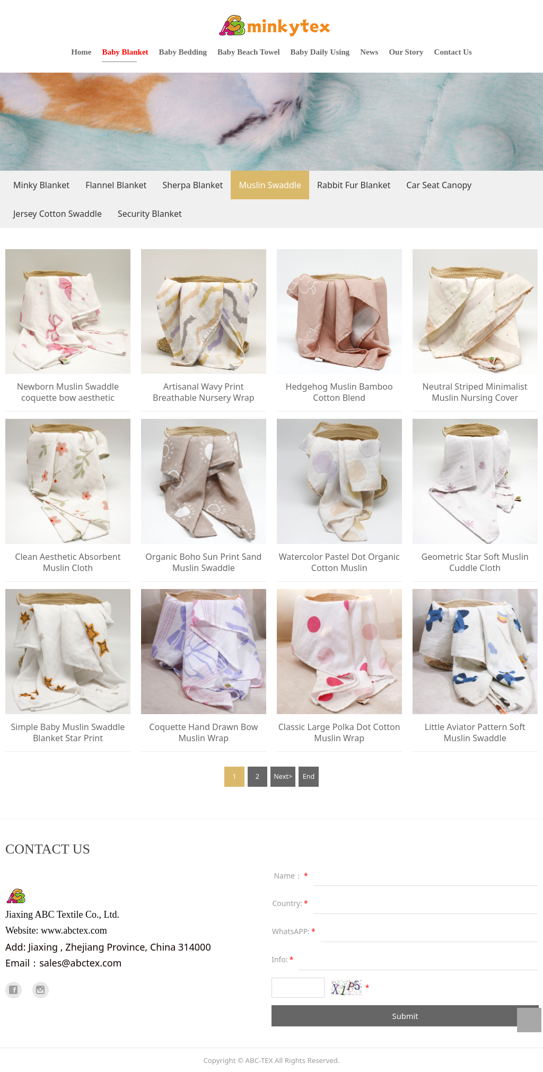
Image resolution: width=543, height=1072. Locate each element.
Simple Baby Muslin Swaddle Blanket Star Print (68, 732)
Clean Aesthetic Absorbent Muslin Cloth (67, 562)
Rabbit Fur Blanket (353, 185)
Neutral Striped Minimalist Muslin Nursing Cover (475, 392)
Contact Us (453, 52)
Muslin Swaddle (270, 185)
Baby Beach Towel (248, 52)
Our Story (406, 52)
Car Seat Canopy (438, 185)
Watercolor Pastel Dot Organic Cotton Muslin (339, 562)
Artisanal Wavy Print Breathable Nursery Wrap (204, 392)
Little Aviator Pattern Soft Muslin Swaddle (475, 732)
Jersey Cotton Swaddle (57, 213)
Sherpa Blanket (192, 185)
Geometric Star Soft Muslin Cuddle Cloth (474, 562)
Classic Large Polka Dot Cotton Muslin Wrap (339, 732)
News (369, 52)
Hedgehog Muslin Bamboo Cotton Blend (339, 392)
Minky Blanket (41, 185)
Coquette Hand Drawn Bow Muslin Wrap (203, 732)
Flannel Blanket (115, 185)
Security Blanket (150, 213)
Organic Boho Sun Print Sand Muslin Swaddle (203, 562)
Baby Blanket (125, 52)
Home (81, 52)
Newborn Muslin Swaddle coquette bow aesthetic (68, 392)
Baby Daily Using (320, 52)
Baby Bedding (183, 52)
